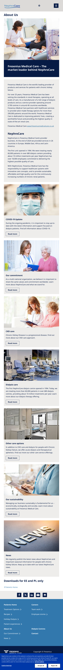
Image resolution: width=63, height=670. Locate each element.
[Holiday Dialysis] (12, 619)
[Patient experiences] (14, 624)
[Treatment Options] (13, 609)
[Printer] (45, 595)
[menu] (56, 5)
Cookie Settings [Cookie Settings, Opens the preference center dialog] (6, 665)
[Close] (60, 656)
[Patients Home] (11, 604)
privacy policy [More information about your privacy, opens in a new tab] (39, 662)
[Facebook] (19, 595)
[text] (11, 587)
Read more (12, 234)
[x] (25, 595)
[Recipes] (9, 614)
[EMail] (38, 595)
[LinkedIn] (32, 595)
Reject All (54, 666)
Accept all (41, 666)
